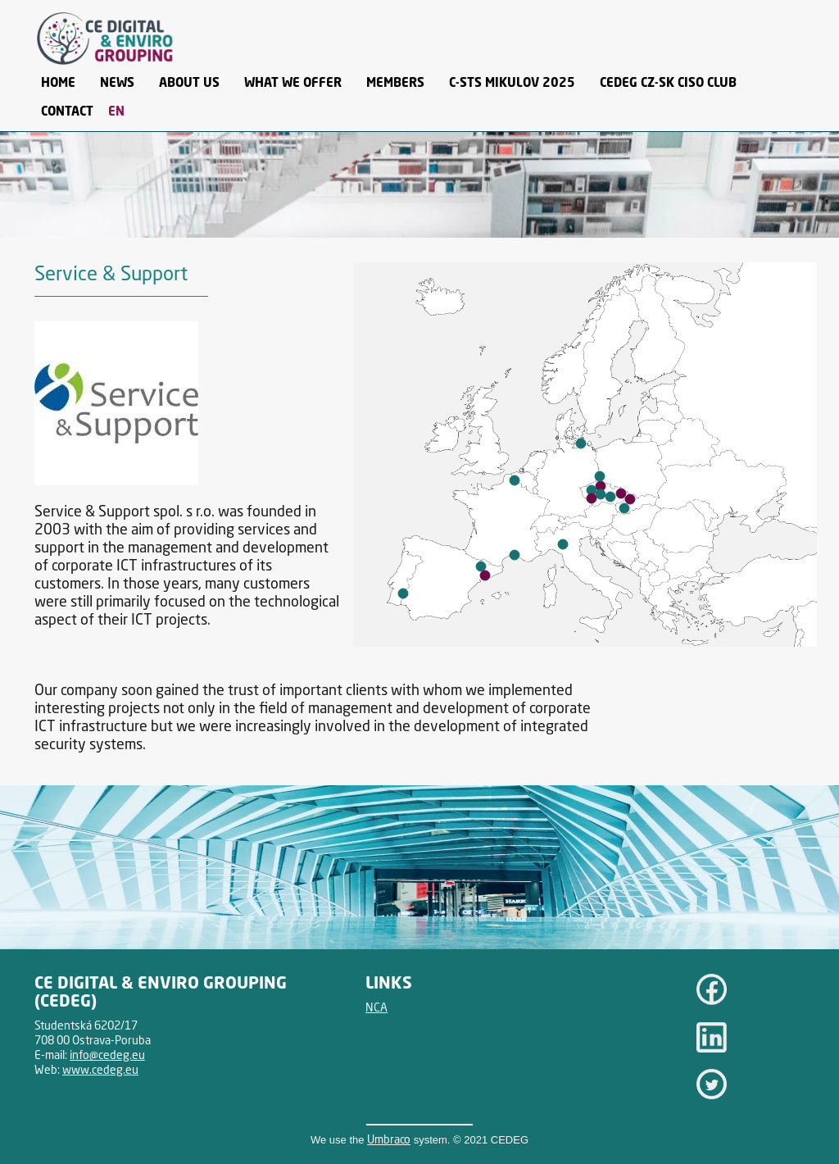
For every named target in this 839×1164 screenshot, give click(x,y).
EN (116, 110)
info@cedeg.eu (107, 1055)
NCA (376, 1007)
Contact (67, 110)
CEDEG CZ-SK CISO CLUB (668, 82)
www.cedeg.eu (100, 1069)
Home (58, 82)
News (117, 82)
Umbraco (388, 1139)
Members (395, 82)
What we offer (293, 82)
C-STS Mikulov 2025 (512, 82)
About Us (189, 82)
